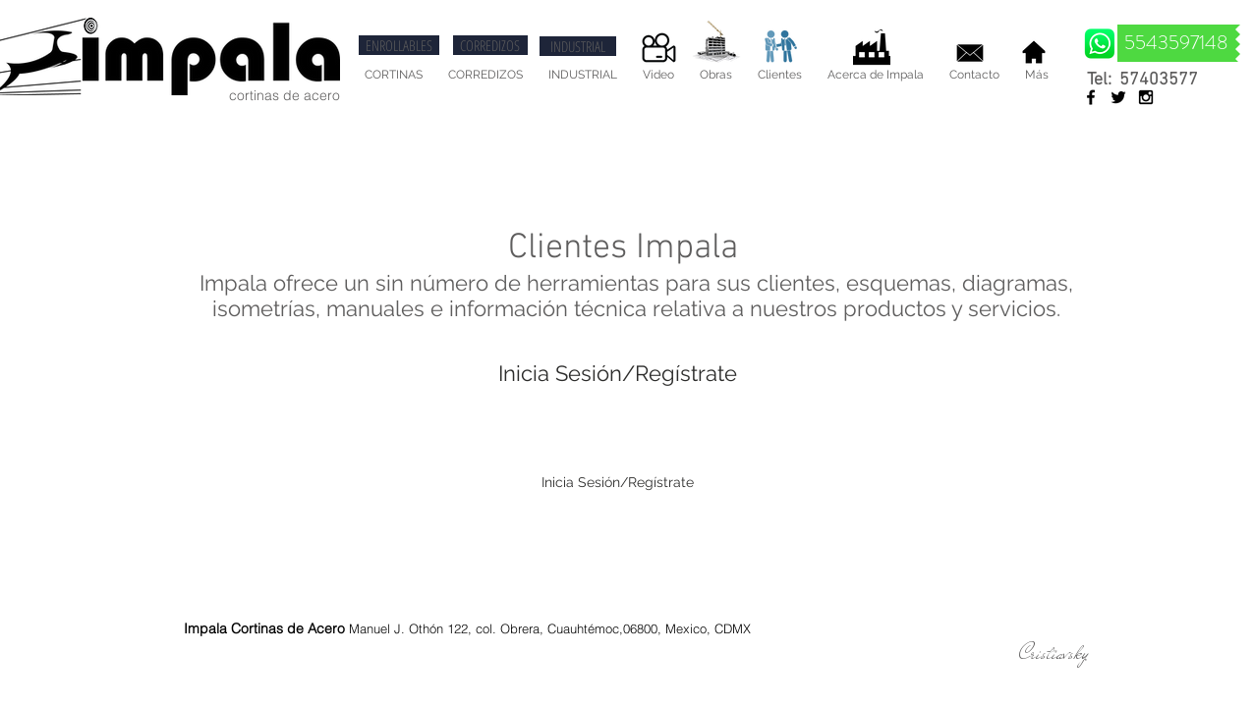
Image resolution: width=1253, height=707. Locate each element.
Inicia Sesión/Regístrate (617, 373)
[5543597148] (1176, 43)
